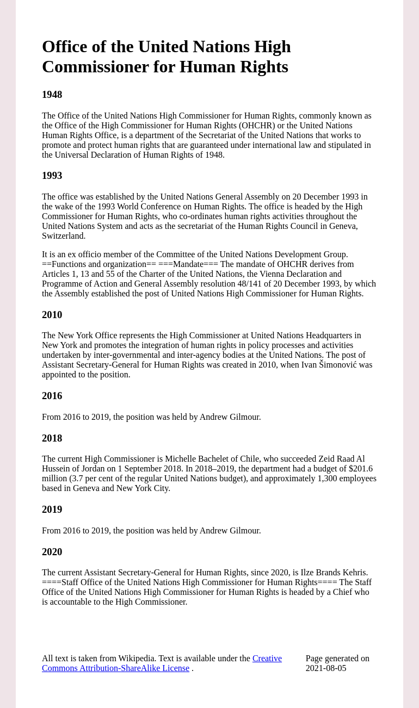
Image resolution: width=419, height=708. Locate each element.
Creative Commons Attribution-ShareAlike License (162, 663)
